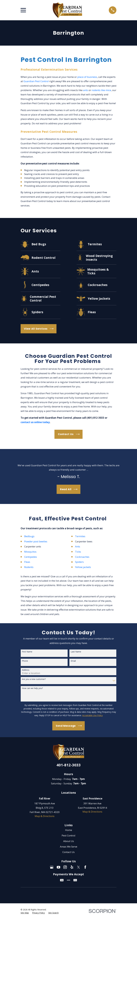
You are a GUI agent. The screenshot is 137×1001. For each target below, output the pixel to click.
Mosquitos (30, 551)
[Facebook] (85, 867)
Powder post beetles (35, 541)
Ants (77, 546)
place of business (87, 77)
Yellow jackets (83, 567)
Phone (25, 661)
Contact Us (68, 852)
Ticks (78, 551)
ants (85, 90)
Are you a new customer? (34, 679)
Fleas (27, 562)
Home (68, 830)
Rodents (28, 567)
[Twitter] (78, 867)
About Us (68, 841)
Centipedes (30, 556)
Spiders (79, 562)
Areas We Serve (68, 846)
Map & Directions (44, 816)
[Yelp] (72, 867)
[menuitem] (25, 912)
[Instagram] (65, 867)
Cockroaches (82, 556)
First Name (27, 652)
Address (25, 670)
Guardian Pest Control (36, 81)
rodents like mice (101, 90)
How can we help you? (32, 688)
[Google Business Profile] (51, 867)
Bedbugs (29, 536)
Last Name (76, 652)
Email (73, 661)
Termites (80, 536)
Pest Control (68, 835)
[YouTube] (58, 867)
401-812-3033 (68, 764)
